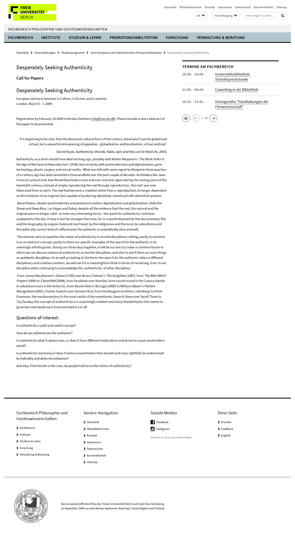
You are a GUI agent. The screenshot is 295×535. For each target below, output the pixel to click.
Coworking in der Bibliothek (236, 89)
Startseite (170, 7)
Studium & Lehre (85, 37)
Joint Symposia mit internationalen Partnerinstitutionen (126, 53)
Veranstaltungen (45, 53)
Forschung (177, 37)
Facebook (162, 422)
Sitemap (281, 7)
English (225, 435)
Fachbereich (20, 37)
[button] (200, 15)
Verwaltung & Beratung (221, 37)
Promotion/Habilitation (134, 37)
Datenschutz (243, 7)
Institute (50, 37)
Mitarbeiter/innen (190, 7)
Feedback (227, 429)
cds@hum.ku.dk (103, 118)
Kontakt (210, 7)
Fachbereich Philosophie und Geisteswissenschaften (57, 29)
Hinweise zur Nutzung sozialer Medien (171, 437)
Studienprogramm (73, 53)
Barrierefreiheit (263, 7)
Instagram (162, 429)
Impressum (225, 7)
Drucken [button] (226, 422)
